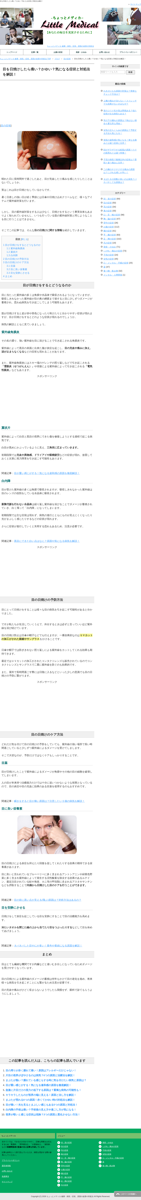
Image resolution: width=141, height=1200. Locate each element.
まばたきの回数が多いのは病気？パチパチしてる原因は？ (120, 180)
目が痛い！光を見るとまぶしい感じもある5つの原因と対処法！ (42, 1104)
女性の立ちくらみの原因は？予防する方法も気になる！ (120, 131)
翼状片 (12, 252)
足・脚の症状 (109, 239)
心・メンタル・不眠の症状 (115, 263)
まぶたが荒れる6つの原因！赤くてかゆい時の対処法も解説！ (40, 1099)
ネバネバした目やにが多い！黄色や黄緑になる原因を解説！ (48, 945)
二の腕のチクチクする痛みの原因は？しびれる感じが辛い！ (119, 171)
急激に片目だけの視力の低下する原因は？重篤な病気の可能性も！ (43, 1090)
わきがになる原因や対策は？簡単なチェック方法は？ (120, 92)
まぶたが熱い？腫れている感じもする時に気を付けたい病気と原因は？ (46, 1080)
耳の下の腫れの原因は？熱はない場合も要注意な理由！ (120, 122)
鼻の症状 (107, 211)
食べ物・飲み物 (110, 271)
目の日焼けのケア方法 (16, 262)
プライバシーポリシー (128, 52)
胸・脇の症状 (109, 219)
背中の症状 (108, 223)
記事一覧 (34, 52)
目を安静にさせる (18, 273)
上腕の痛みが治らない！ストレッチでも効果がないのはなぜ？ (120, 102)
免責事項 (5, 1176)
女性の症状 (108, 259)
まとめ (7, 276)
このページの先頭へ (128, 1194)
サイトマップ (7, 1182)
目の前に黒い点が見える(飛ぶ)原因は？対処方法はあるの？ (47, 900)
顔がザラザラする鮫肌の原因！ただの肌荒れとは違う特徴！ (120, 151)
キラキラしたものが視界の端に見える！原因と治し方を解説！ (41, 1095)
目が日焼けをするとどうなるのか (22, 245)
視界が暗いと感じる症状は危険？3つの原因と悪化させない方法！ (43, 1114)
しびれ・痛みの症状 (112, 251)
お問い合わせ (104, 52)
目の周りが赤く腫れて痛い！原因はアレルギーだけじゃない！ (41, 1070)
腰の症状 (107, 231)
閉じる (25, 239)
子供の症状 (108, 255)
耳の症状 (107, 207)
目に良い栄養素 (17, 269)
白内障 (12, 255)
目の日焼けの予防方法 (16, 259)
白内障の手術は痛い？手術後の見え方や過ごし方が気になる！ (41, 1109)
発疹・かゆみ (81, 52)
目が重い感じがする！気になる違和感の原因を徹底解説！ (47, 473)
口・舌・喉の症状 (111, 215)
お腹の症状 (58, 52)
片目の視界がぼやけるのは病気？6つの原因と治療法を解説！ (40, 1075)
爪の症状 (107, 243)
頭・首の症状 (109, 199)
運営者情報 (6, 1166)
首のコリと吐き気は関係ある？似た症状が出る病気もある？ (120, 112)
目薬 (11, 266)
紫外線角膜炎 (16, 248)
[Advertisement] (47, 103)
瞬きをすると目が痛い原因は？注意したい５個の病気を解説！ (49, 801)
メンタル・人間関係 (112, 275)
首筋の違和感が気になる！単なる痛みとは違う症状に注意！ (120, 141)
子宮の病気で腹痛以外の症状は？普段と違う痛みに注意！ (120, 161)
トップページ (11, 52)
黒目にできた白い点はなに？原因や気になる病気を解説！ (47, 541)
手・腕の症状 (109, 235)
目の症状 (6, 125)
